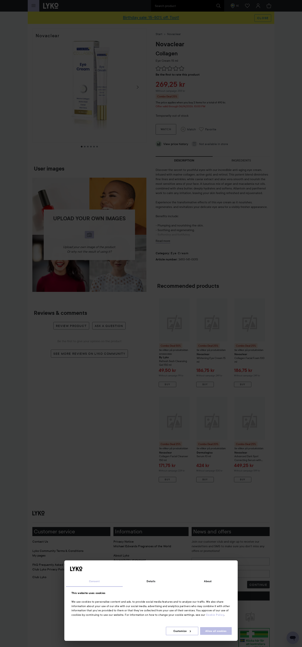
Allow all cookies (215, 631)
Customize (182, 631)
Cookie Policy (215, 614)
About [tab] (207, 581)
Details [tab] (151, 581)
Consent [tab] (94, 581)
